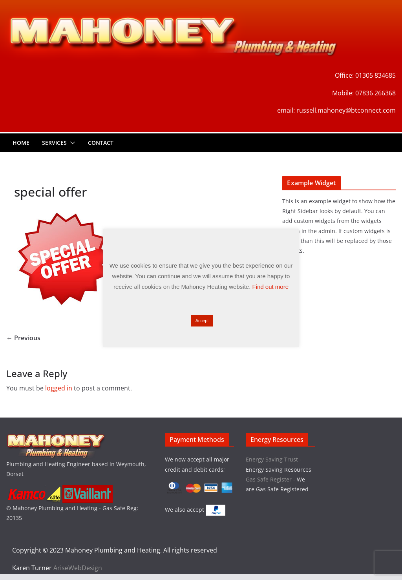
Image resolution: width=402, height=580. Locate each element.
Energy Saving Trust (272, 459)
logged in (58, 388)
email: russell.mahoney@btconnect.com (336, 110)
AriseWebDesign (77, 568)
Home (21, 142)
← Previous (23, 338)
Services (54, 142)
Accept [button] (202, 320)
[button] (71, 142)
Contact (100, 142)
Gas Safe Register (269, 479)
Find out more (270, 286)
